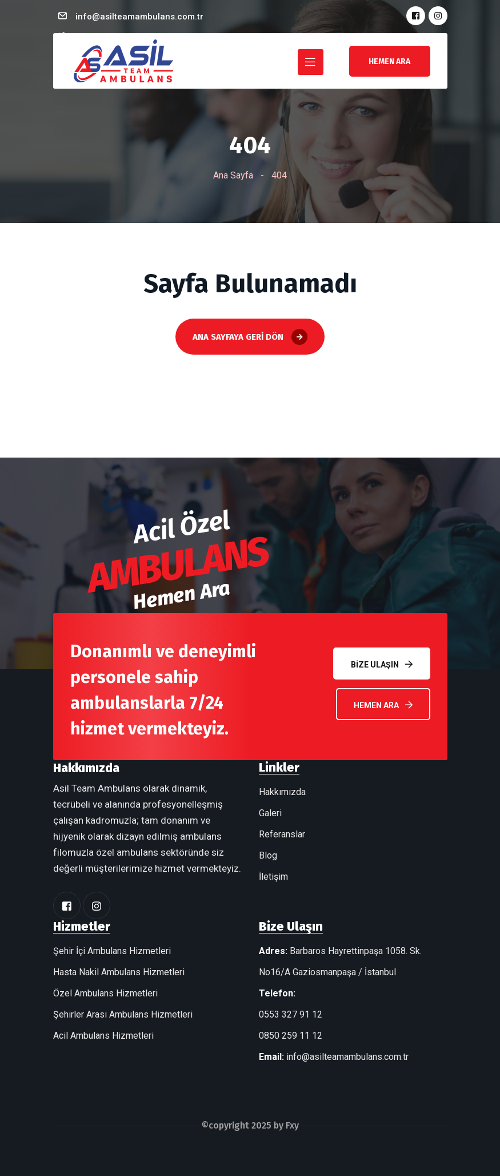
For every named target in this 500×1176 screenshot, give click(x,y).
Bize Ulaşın (382, 664)
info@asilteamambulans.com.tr (139, 16)
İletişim (273, 876)
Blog (268, 855)
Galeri (270, 813)
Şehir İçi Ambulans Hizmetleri (112, 950)
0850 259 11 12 (290, 1035)
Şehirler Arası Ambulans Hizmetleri (123, 1014)
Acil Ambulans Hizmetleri (103, 1035)
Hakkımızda (282, 791)
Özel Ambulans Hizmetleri (105, 993)
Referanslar (282, 834)
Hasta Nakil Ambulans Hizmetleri (119, 972)
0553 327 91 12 (290, 1014)
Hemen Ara (383, 705)
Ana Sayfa (233, 175)
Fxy (292, 1125)
